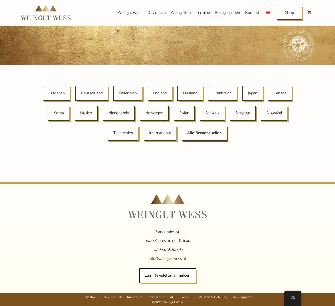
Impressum (134, 297)
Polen (184, 113)
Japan (252, 93)
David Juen (157, 12)
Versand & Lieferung (213, 297)
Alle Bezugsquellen (204, 133)
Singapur (243, 113)
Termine (203, 12)
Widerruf (188, 297)
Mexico (86, 113)
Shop (289, 12)
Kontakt (252, 12)
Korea (58, 113)
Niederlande (118, 113)
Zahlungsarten (242, 297)
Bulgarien (57, 93)
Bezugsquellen (227, 12)
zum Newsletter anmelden (167, 275)
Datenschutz (156, 297)
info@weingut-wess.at (167, 258)
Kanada (280, 93)
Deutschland (92, 93)
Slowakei (274, 113)
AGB (173, 297)
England (160, 93)
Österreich (128, 93)
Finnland (190, 93)
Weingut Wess (130, 12)
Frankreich (223, 93)
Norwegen (154, 113)
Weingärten (181, 12)
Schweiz (212, 113)
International (160, 133)
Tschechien (123, 133)
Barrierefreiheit (112, 297)
